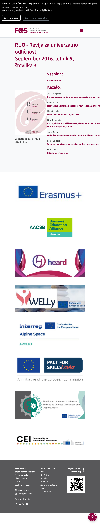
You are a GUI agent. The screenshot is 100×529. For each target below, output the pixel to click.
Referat (43, 471)
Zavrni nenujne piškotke (36, 17)
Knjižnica (44, 475)
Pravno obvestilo (22, 499)
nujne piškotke (60, 3)
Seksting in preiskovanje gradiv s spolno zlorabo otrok (73, 144)
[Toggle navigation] (81, 30)
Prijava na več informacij (76, 470)
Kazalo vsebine (54, 80)
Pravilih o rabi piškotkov (41, 10)
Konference (45, 491)
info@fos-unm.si (24, 493)
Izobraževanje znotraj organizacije (63, 114)
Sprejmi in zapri (11, 17)
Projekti (44, 481)
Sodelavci (44, 478)
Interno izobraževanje (57, 152)
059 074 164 (22, 490)
